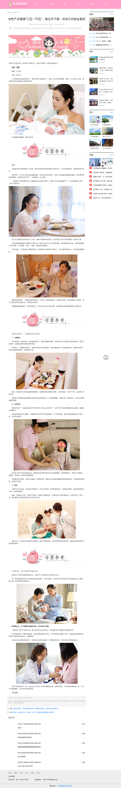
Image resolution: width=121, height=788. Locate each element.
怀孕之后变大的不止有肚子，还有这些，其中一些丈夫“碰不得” (106, 92)
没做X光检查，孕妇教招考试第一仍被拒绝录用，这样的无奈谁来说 (35, 708)
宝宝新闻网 (61, 786)
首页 (36, 4)
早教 (92, 4)
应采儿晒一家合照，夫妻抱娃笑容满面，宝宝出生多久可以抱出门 (103, 172)
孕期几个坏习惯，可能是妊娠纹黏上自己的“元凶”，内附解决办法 (106, 81)
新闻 (51, 4)
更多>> (112, 14)
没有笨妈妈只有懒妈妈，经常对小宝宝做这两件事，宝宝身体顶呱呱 (103, 168)
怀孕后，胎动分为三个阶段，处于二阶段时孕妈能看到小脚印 (33, 712)
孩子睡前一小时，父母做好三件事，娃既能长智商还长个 (103, 189)
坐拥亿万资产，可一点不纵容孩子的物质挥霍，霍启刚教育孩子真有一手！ (103, 176)
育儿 (78, 4)
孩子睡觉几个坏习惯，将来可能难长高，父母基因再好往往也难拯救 (103, 181)
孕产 (65, 4)
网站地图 (68, 786)
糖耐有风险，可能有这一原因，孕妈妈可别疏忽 (106, 70)
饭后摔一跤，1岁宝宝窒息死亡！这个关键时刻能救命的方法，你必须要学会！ (103, 198)
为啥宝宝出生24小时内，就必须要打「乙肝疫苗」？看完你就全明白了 (103, 193)
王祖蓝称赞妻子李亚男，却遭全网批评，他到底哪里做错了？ (103, 185)
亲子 (106, 4)
